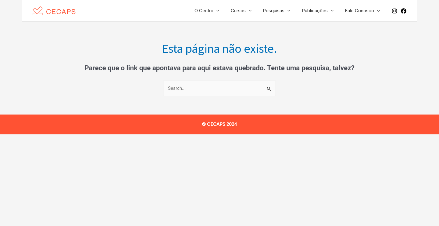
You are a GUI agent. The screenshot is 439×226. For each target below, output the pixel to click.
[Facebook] (403, 11)
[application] (227, 10)
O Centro (217, 10)
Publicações (321, 10)
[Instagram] (394, 11)
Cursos (249, 10)
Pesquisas (282, 10)
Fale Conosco (363, 10)
